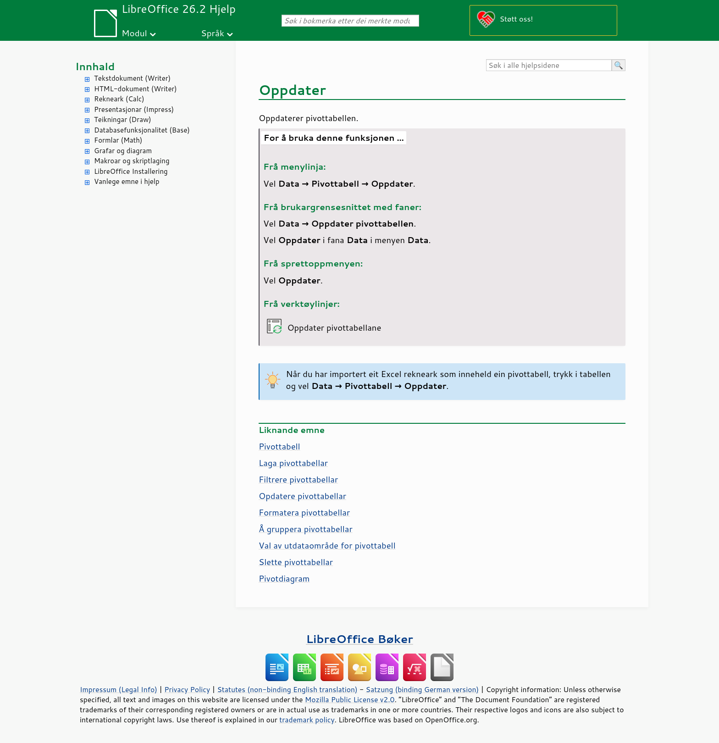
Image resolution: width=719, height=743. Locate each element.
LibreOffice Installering (131, 171)
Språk (212, 33)
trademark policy (306, 720)
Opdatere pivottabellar (302, 496)
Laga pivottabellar (293, 463)
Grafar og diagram (123, 150)
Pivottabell (279, 446)
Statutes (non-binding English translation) (287, 689)
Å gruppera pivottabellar (306, 529)
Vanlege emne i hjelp (127, 181)
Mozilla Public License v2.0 (350, 699)
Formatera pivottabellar (304, 512)
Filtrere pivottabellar (298, 479)
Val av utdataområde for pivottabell (327, 545)
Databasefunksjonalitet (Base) (142, 130)
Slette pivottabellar (296, 562)
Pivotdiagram (284, 578)
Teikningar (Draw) (122, 119)
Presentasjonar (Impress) (134, 109)
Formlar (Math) (118, 140)
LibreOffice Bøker (359, 639)
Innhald (95, 66)
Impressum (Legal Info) (118, 689)
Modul (134, 33)
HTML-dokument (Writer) (135, 89)
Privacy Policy (187, 689)
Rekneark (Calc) (119, 99)
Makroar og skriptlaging (132, 161)
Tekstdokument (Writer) (132, 78)
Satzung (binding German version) (422, 689)
